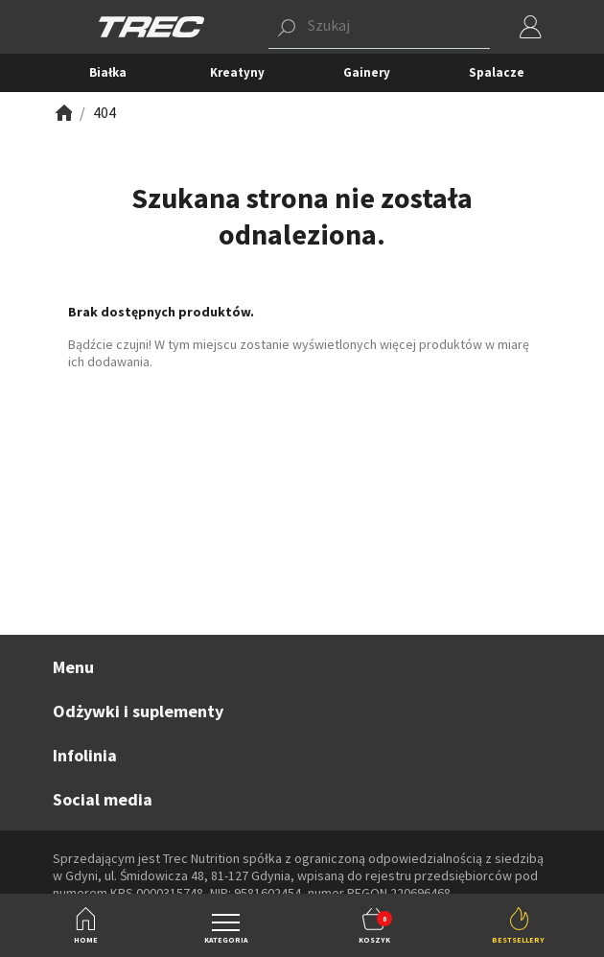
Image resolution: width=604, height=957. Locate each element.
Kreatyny (237, 72)
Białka (108, 72)
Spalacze (496, 72)
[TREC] (151, 25)
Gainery (366, 72)
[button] (379, 27)
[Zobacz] (62, 113)
